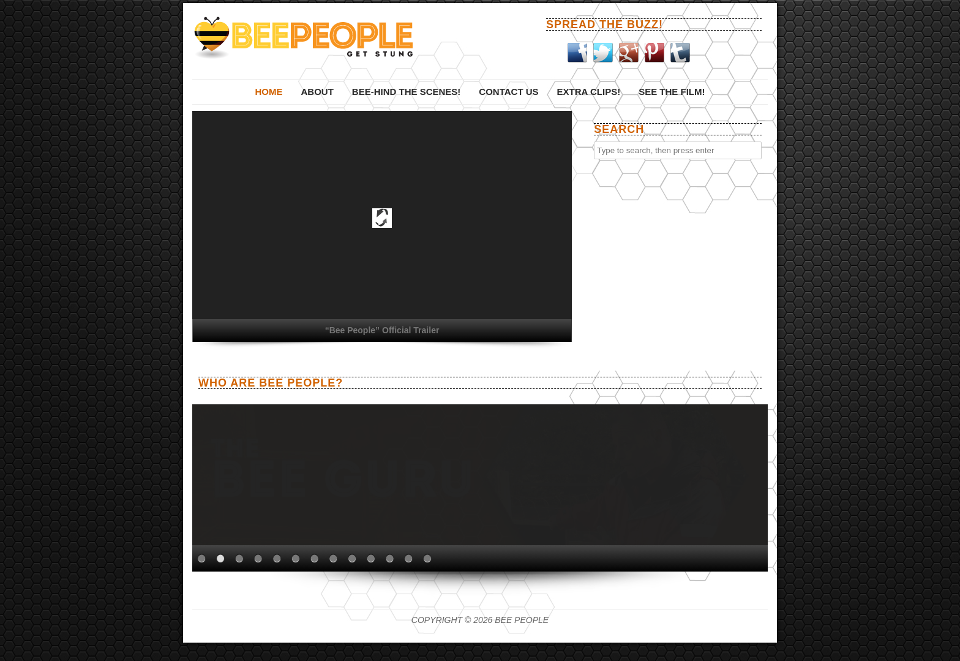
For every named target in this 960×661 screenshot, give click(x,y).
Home (268, 91)
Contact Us (508, 91)
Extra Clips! (589, 91)
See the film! (672, 91)
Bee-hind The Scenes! (406, 91)
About (317, 91)
